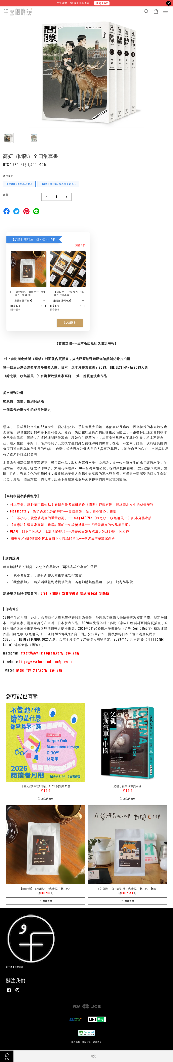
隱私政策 (86, 1042)
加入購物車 (70, 322)
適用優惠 (8, 175)
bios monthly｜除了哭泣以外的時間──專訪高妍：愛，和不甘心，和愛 (63, 511)
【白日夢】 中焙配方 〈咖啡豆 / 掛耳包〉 (67, 293)
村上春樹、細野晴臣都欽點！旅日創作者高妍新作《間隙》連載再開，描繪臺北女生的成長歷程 (82, 504)
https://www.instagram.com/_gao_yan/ (49, 653)
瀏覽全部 (80, 245)
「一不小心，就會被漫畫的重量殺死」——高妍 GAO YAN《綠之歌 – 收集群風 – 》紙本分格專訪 (81, 518)
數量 (5, 194)
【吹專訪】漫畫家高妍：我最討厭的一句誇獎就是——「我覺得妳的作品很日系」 (71, 525)
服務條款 (75, 1042)
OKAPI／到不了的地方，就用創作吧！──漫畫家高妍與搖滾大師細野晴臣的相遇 (69, 531)
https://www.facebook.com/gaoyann (45, 662)
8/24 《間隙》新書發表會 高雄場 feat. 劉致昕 (75, 594)
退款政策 (97, 1042)
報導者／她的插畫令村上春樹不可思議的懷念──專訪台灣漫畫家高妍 (63, 538)
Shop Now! (102, 3)
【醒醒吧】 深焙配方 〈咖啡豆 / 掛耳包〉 (27, 293)
